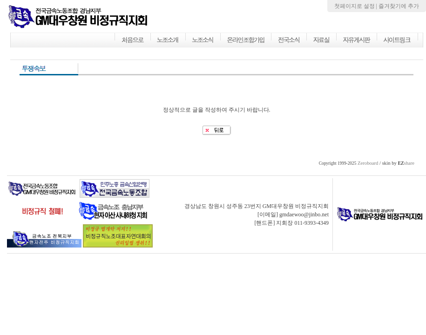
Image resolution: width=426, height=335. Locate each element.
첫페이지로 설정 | (356, 6)
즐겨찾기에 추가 (399, 6)
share (406, 163)
